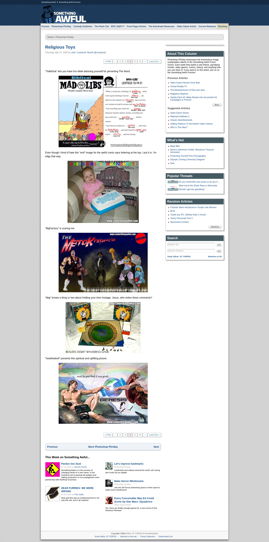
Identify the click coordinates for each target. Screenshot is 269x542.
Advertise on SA (215, 257)
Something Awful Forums (70, 2)
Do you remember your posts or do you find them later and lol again (200, 182)
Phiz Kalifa (79, 494)
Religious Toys (60, 47)
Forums (45, 26)
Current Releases (207, 26)
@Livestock (99, 52)
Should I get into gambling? (192, 189)
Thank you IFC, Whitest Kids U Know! (188, 214)
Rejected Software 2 (180, 116)
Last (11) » (154, 61)
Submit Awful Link (166, 537)
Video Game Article (122, 505)
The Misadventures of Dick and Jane (187, 90)
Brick (172, 211)
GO (219, 245)
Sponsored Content (179, 222)
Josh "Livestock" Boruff (82, 52)
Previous (52, 446)
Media (50, 37)
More (217, 105)
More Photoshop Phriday (103, 446)
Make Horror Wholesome (129, 481)
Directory (222, 26)
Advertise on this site (128, 537)
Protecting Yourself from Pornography (188, 156)
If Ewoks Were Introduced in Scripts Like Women (193, 207)
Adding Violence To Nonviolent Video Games (191, 124)
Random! (215, 227)
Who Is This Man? (178, 127)
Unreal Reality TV (178, 86)
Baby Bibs (175, 146)
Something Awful (49, 2)
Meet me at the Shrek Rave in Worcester (198, 185)
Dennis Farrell (80, 467)
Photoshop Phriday (65, 37)
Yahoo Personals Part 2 (181, 218)
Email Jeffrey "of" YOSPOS (179, 257)
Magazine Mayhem (179, 94)
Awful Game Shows (179, 113)
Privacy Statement (147, 537)
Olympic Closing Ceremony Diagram (187, 159)
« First (108, 61)
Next (156, 446)
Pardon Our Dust (71, 463)
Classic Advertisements (181, 120)
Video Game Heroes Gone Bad (185, 82)
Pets (172, 163)
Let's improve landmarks (128, 463)
